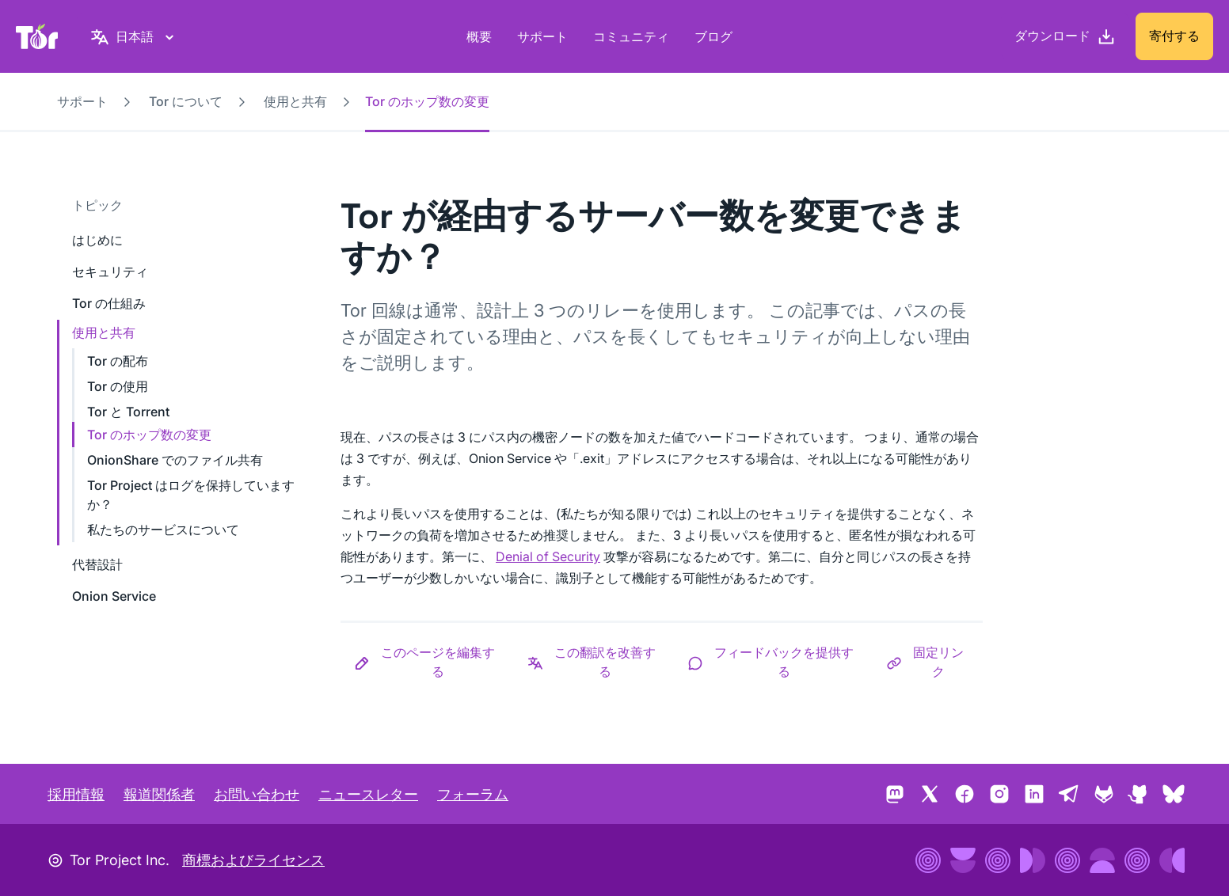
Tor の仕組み (109, 303)
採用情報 (76, 794)
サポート (542, 36)
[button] (427, 661)
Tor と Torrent (128, 412)
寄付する (1174, 36)
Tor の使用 (117, 386)
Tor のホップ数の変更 (149, 434)
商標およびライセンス (253, 860)
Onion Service (114, 596)
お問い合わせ (256, 794)
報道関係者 (159, 794)
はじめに (97, 240)
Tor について (186, 101)
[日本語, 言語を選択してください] (134, 36)
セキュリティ (110, 271)
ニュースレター (368, 794)
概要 (479, 36)
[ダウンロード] (1065, 36)
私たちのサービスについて (163, 529)
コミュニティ (631, 36)
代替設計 (97, 564)
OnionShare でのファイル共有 (175, 460)
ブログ (713, 36)
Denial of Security (548, 556)
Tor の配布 (117, 361)
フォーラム (472, 794)
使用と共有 (295, 101)
